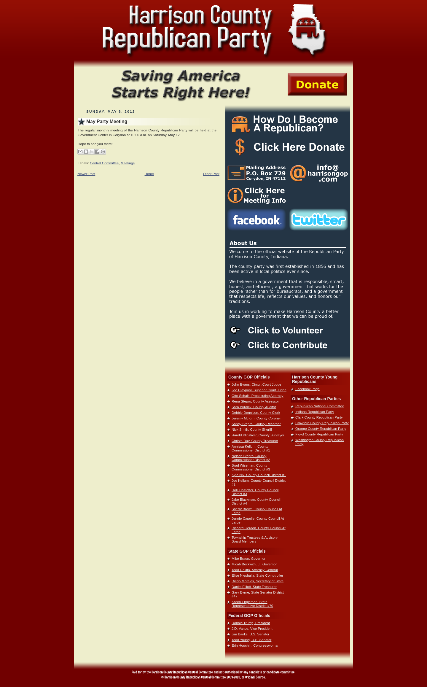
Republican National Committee (319, 406)
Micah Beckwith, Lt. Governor (254, 564)
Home (149, 174)
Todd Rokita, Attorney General (255, 570)
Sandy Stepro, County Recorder (256, 424)
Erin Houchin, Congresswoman (255, 645)
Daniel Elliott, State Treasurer (254, 587)
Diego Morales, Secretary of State (257, 581)
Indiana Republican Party (314, 412)
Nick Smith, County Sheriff (252, 429)
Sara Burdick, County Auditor (254, 407)
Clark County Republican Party (319, 417)
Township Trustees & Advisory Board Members (255, 539)
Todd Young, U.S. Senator (251, 640)
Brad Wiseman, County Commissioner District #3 (251, 467)
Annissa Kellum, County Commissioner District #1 (251, 448)
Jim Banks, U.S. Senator (250, 634)
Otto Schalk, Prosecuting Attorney (257, 395)
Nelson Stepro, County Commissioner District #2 (251, 458)
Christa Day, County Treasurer (255, 441)
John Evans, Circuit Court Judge (256, 384)
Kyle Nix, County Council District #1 (259, 475)
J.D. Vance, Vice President (252, 628)
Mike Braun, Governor (248, 558)
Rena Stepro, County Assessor (255, 401)
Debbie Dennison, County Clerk (256, 412)
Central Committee (104, 163)
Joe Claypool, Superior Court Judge (259, 390)
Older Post (211, 174)
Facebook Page (307, 389)
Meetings (128, 163)
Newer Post (86, 174)
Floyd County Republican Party (319, 434)
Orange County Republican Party (320, 428)
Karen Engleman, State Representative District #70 (252, 604)
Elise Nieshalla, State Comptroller (257, 575)
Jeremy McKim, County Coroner (256, 418)
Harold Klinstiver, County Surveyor (258, 435)
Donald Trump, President (251, 623)
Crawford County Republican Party (322, 423)
